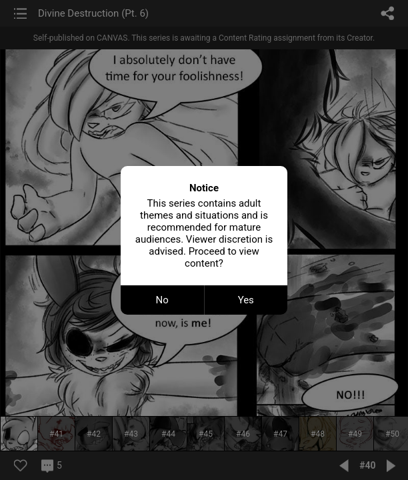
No (162, 300)
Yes (246, 300)
